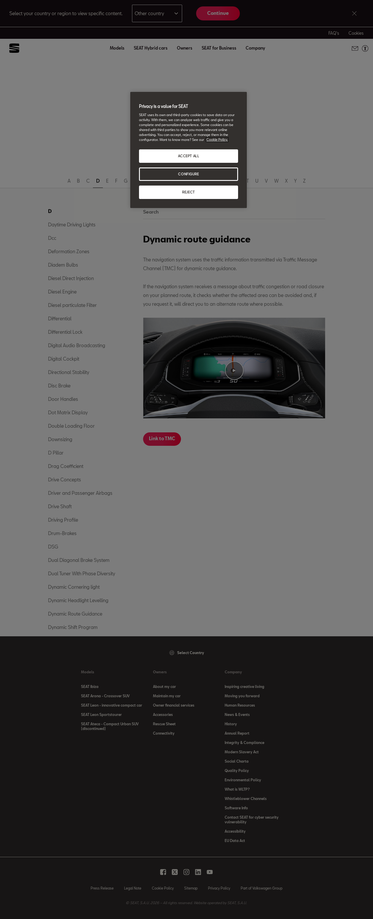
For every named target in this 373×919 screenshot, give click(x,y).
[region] (188, 150)
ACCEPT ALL (188, 156)
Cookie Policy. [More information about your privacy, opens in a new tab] (217, 139)
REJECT (188, 192)
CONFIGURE (188, 174)
